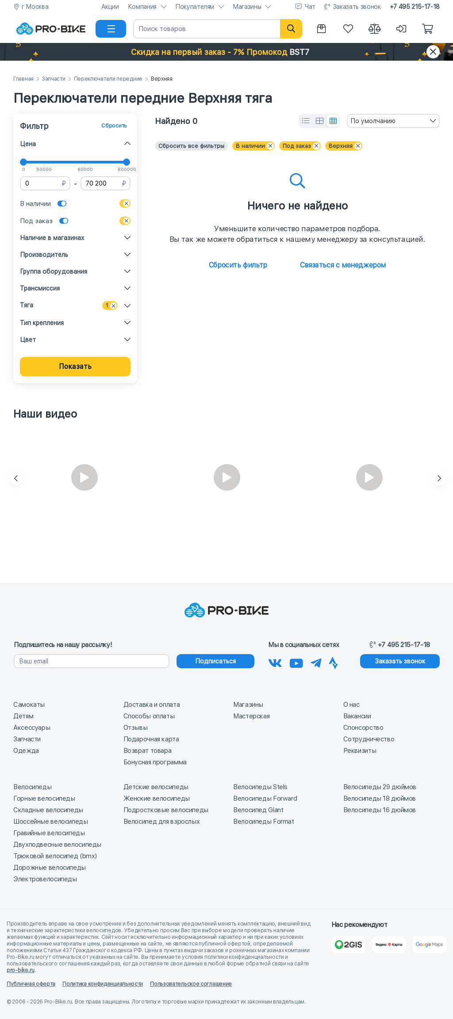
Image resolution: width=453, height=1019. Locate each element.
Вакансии (357, 716)
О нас (351, 705)
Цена (28, 143)
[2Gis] (348, 944)
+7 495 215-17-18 (415, 6)
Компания (142, 6)
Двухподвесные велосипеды (57, 845)
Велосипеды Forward (265, 798)
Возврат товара (147, 751)
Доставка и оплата (151, 705)
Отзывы (135, 728)
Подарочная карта (151, 739)
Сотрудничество (369, 739)
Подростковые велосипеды (165, 810)
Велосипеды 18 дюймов (379, 798)
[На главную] (50, 28)
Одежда (26, 751)
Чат (310, 6)
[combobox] (393, 121)
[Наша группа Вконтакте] (275, 661)
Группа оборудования (53, 271)
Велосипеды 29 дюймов (380, 787)
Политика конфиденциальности (102, 984)
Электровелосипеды (45, 879)
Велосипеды (32, 787)
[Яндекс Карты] (389, 944)
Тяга (26, 305)
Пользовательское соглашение (191, 984)
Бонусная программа (155, 762)
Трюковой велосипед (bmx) (55, 856)
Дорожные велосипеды (49, 868)
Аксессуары (31, 728)
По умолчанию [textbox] (372, 120)
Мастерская (251, 716)
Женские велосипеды (156, 798)
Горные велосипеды (44, 798)
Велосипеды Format (263, 821)
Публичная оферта (31, 984)
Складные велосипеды (48, 810)
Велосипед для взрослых (161, 821)
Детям (23, 716)
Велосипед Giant (258, 810)
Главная (23, 79)
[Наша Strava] (333, 661)
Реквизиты (359, 751)
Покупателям (194, 6)
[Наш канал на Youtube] (296, 661)
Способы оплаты (149, 716)
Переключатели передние (108, 79)
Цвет (28, 339)
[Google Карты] (429, 944)
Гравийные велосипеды (49, 833)
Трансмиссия (40, 288)
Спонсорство (363, 728)
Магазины (247, 6)
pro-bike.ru (21, 970)
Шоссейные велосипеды (50, 821)
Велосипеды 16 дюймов (379, 810)
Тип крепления (42, 322)
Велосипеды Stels (260, 787)
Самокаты (29, 705)
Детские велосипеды (155, 787)
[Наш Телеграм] (316, 661)
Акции (110, 6)
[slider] (23, 162)
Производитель (44, 254)
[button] (226, 52)
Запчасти (53, 79)
